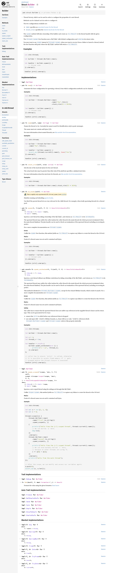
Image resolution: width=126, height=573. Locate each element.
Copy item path (37, 4)
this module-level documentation (65, 132)
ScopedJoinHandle (39, 380)
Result (54, 208)
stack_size (32, 164)
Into (34, 549)
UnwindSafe (31, 515)
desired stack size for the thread (54, 30)
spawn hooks (49, 198)
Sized (36, 528)
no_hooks (31, 191)
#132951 (63, 194)
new (29, 85)
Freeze (29, 495)
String (45, 123)
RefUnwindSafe (32, 498)
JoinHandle (62, 208)
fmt (25, 482)
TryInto (35, 564)
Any (30, 525)
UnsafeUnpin (31, 512)
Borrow (32, 532)
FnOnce (29, 212)
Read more (55, 485)
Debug (28, 479)
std (7, 2)
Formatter (45, 482)
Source (31, 7)
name (29, 123)
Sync (28, 505)
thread (26, 2)
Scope (40, 376)
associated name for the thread (48, 27)
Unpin (28, 508)
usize (50, 164)
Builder (29, 82)
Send (39, 212)
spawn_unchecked (40, 269)
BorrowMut (33, 539)
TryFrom (35, 556)
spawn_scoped (33, 372)
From (31, 546)
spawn (30, 208)
